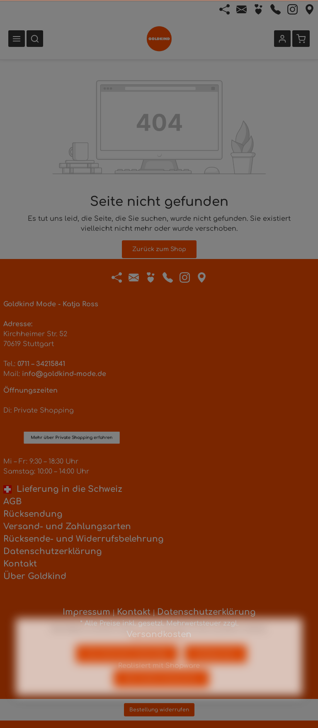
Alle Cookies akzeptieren (161, 693)
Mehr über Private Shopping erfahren (72, 412)
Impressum (86, 612)
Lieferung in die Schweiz (62, 489)
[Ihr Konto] (282, 38)
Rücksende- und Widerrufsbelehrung (83, 539)
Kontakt (20, 564)
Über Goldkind (34, 576)
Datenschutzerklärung (52, 551)
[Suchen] (35, 38)
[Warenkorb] (301, 38)
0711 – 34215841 (41, 364)
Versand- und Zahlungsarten (67, 526)
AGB (12, 501)
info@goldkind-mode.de (64, 374)
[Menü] (16, 38)
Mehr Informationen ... (159, 651)
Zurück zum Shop (159, 249)
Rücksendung (33, 514)
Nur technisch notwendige (126, 669)
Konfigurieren (215, 669)
